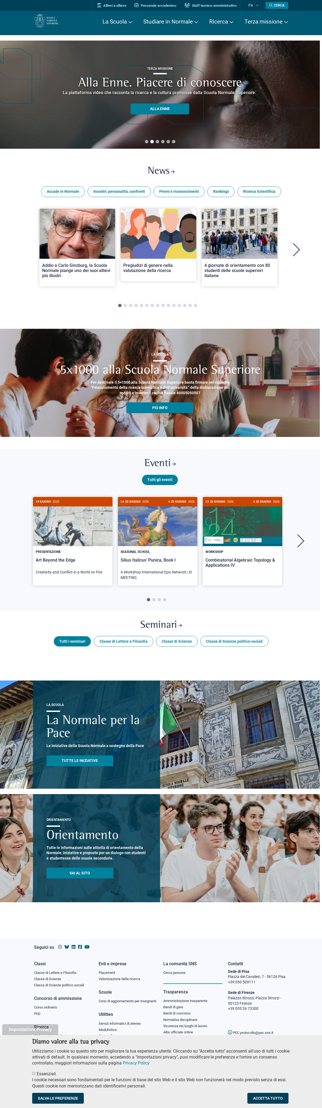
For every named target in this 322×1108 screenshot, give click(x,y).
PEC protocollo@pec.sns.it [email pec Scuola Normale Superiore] (253, 1027)
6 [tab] (173, 142)
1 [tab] (146, 142)
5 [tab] (168, 142)
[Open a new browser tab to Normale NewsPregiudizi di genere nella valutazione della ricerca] (158, 247)
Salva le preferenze (58, 1098)
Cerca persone (175, 967)
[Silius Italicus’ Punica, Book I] (157, 546)
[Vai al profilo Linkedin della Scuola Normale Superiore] (73, 941)
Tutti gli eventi (159, 485)
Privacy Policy (136, 1063)
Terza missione (263, 21)
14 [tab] (190, 308)
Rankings (221, 194)
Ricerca (218, 21)
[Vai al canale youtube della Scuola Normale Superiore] (87, 941)
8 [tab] (157, 308)
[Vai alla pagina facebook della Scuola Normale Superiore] (80, 941)
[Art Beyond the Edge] (72, 544)
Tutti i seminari (72, 649)
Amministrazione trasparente (187, 996)
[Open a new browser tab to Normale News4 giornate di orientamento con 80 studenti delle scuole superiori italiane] (239, 250)
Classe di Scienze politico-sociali (234, 649)
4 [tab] (162, 142)
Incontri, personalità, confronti (119, 194)
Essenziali (46, 1073)
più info (160, 410)
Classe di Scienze (177, 649)
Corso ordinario (47, 1003)
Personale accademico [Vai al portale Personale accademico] (162, 6)
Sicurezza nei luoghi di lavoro (187, 1022)
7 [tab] (152, 308)
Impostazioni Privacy (30, 1029)
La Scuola (114, 21)
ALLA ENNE (160, 109)
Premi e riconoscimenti (179, 194)
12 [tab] (179, 308)
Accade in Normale (63, 194)
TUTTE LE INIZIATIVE (80, 769)
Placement (108, 967)
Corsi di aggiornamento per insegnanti (121, 999)
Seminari (161, 632)
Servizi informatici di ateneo (122, 1025)
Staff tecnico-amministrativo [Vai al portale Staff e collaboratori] (217, 6)
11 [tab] (174, 308)
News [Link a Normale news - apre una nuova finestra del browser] (161, 173)
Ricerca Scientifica (259, 194)
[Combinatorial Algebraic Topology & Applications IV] (242, 541)
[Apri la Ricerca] (276, 5)
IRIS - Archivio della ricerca (56, 1032)
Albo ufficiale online (179, 1029)
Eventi (160, 468)
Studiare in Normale (168, 21)
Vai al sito (79, 881)
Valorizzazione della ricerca (121, 974)
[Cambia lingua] (258, 5)
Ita (254, 5)
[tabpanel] (77, 252)
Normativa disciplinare (182, 1016)
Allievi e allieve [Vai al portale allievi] (118, 6)
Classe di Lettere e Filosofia (123, 649)
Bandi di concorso (178, 1009)
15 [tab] (195, 308)
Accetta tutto (268, 1098)
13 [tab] (184, 308)
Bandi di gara (174, 1002)
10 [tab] (168, 308)
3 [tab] (157, 142)
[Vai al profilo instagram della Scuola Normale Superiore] (60, 941)
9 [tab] (163, 308)
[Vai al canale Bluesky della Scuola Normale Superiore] (67, 941)
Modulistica (108, 1031)
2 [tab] (152, 142)
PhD (37, 1010)
